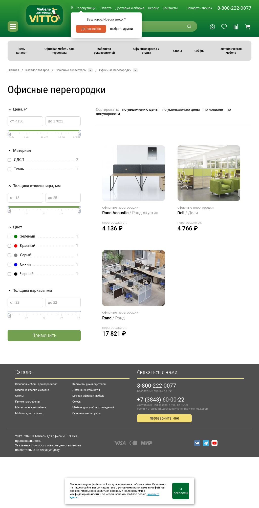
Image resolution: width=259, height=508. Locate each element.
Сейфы (76, 401)
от (12, 121)
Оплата (106, 8)
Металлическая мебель (30, 407)
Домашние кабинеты (86, 390)
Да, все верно (91, 29)
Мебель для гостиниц (29, 413)
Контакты (170, 8)
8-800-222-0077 (234, 8)
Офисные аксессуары (86, 413)
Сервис (153, 8)
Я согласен (181, 491)
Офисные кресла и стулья (32, 390)
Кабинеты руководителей (89, 384)
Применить (44, 335)
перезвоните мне (164, 418)
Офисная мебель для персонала (36, 384)
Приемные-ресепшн (28, 401)
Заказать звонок (199, 8)
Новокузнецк (85, 8)
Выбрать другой (121, 29)
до (50, 121)
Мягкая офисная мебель (88, 395)
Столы (19, 395)
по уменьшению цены (181, 109)
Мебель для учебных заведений (93, 407)
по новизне (213, 109)
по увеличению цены (140, 109)
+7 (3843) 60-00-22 (160, 399)
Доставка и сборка (129, 8)
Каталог (24, 372)
